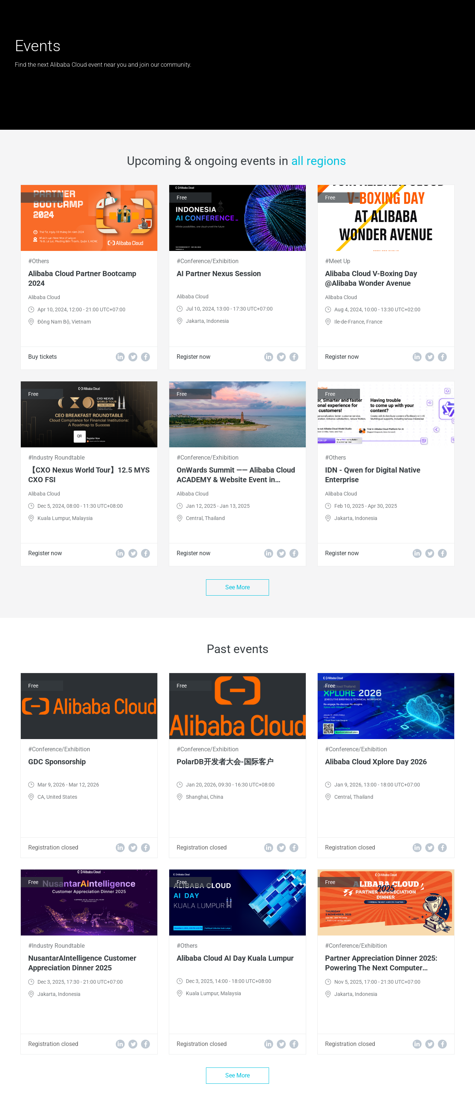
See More (237, 587)
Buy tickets (42, 356)
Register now (193, 356)
